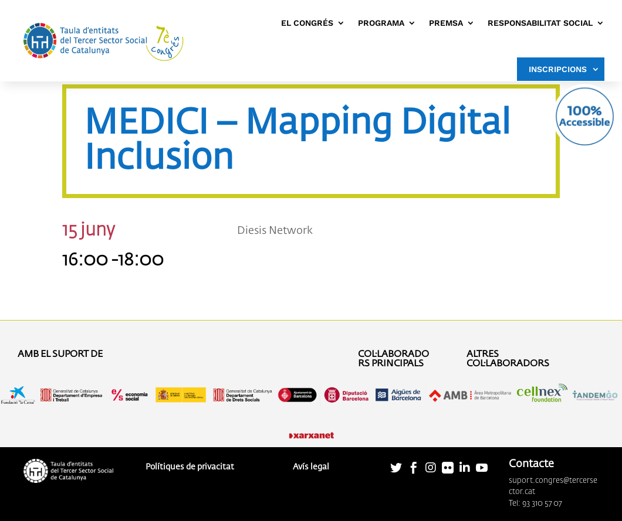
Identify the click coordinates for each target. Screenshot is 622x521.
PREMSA (446, 23)
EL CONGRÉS (307, 23)
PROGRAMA (381, 23)
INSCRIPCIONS (558, 69)
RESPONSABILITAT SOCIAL (540, 23)
